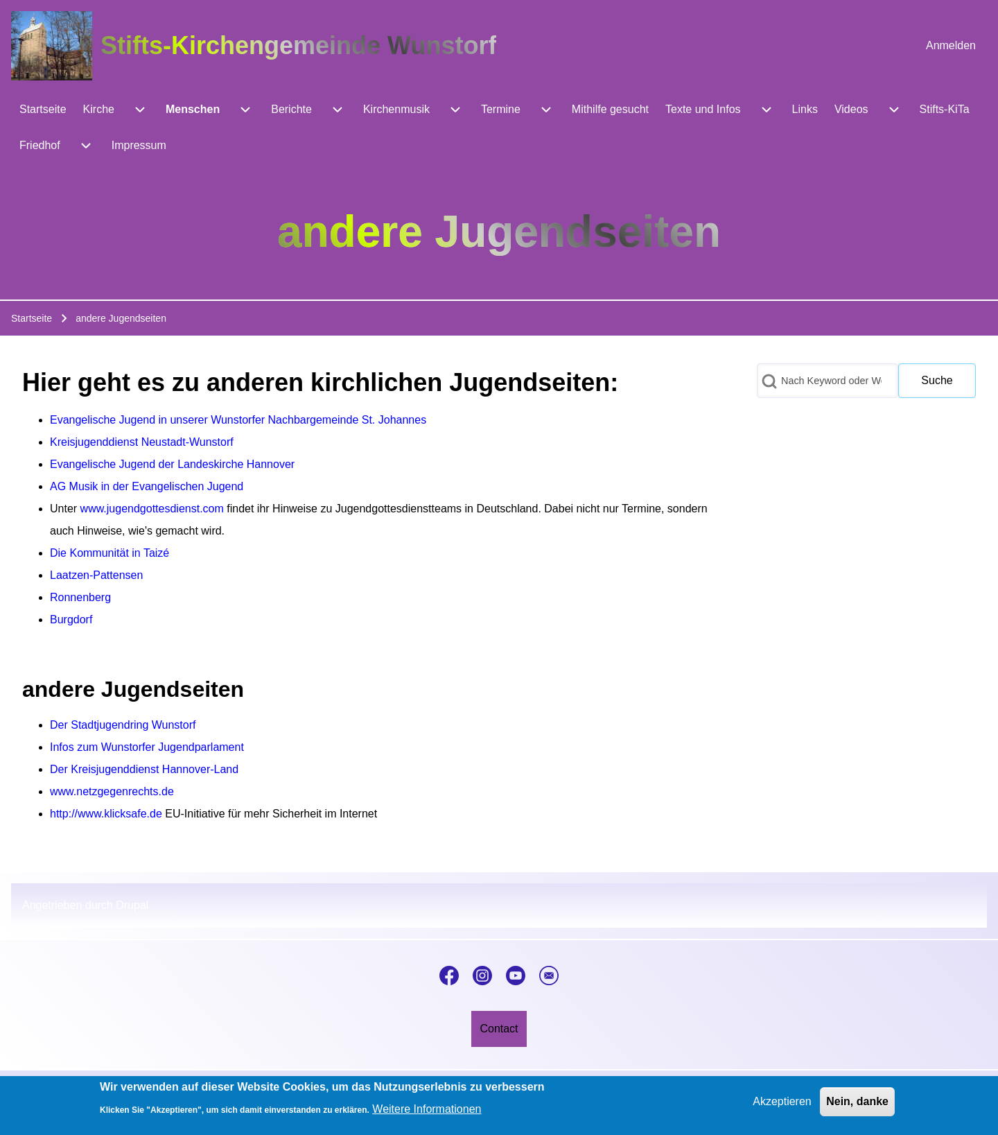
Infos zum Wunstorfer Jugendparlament (147, 747)
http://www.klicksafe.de (106, 814)
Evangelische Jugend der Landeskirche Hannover (172, 464)
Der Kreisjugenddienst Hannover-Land (144, 769)
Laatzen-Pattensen (96, 575)
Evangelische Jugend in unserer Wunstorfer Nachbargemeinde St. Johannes (238, 420)
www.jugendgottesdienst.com (152, 508)
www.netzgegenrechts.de (112, 791)
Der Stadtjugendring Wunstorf (122, 725)
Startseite (31, 318)
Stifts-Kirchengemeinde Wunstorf (298, 45)
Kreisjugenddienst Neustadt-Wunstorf (142, 442)
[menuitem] (951, 45)
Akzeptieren (782, 1107)
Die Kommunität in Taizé (109, 553)
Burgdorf (71, 619)
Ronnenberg (80, 597)
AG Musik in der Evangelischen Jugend (146, 486)
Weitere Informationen (426, 1114)
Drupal (132, 905)
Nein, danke (857, 1107)
